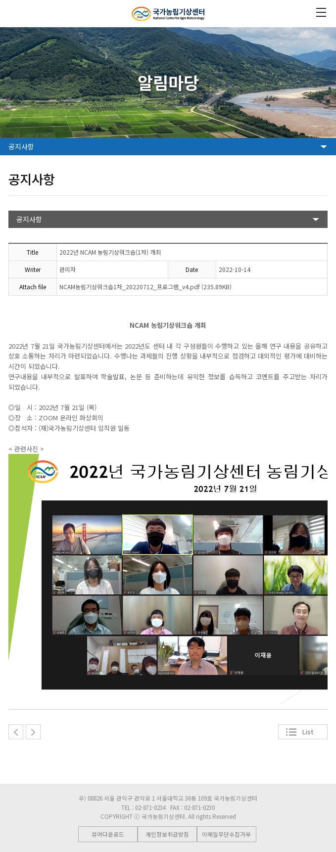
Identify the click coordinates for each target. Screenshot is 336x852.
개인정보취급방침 (167, 834)
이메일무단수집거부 (226, 834)
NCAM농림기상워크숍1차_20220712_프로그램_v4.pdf (129, 286)
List (307, 731)
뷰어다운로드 (108, 834)
